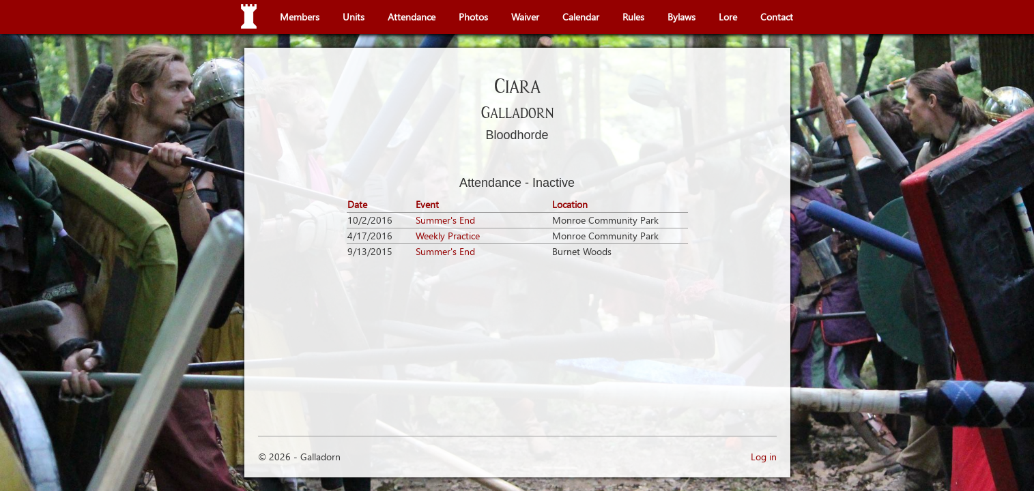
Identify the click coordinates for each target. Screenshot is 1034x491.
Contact (776, 16)
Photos (473, 16)
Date (357, 204)
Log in (764, 456)
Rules (633, 16)
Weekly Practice (448, 235)
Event (427, 204)
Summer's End (445, 219)
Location (570, 204)
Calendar (580, 16)
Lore (728, 16)
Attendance (411, 16)
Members (299, 16)
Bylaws (681, 16)
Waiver (525, 16)
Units (353, 16)
